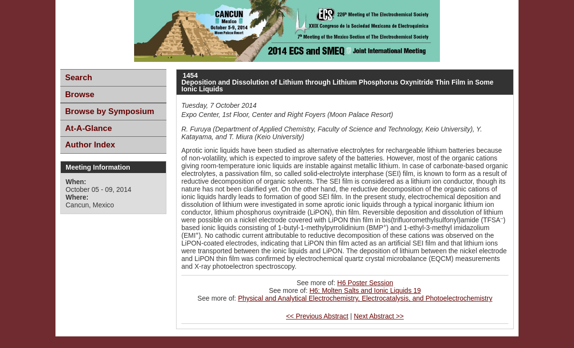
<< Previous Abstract (317, 316)
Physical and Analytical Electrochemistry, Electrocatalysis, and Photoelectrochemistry (365, 298)
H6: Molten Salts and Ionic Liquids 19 (365, 290)
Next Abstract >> (379, 316)
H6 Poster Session (365, 283)
